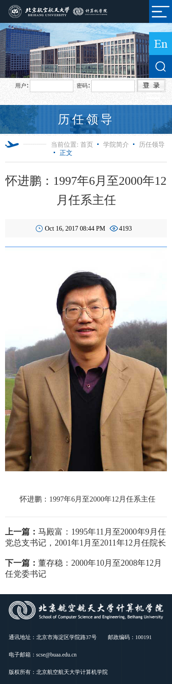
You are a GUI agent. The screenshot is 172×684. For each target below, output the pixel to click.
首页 (86, 144)
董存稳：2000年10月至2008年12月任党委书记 (83, 568)
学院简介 (116, 144)
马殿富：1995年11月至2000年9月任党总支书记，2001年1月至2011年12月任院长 (85, 537)
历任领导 (152, 144)
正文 (66, 152)
